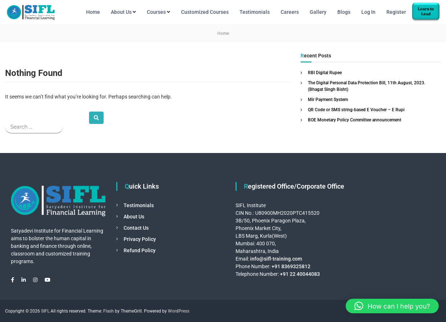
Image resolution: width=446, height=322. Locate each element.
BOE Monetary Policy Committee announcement (354, 119)
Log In (368, 12)
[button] (392, 306)
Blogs (343, 12)
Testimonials (255, 12)
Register (396, 12)
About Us (121, 12)
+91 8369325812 (291, 266)
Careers (290, 12)
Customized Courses (205, 12)
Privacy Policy (140, 239)
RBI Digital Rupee (325, 72)
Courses (156, 12)
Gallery (318, 12)
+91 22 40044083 (299, 274)
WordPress (178, 311)
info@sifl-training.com (276, 259)
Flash (108, 311)
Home (93, 12)
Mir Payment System (328, 99)
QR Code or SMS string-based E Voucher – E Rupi (356, 109)
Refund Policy (140, 250)
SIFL (45, 311)
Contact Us (136, 228)
